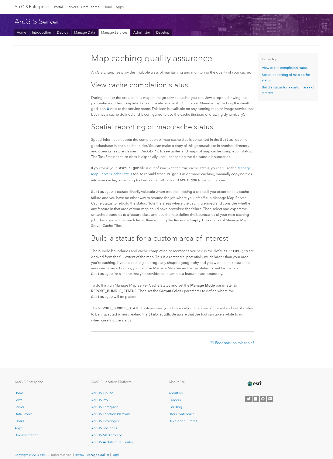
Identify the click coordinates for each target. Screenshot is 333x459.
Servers (72, 7)
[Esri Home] (254, 379)
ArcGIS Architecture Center (112, 438)
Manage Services (114, 32)
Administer (141, 32)
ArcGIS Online (102, 389)
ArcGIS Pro (99, 396)
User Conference (181, 410)
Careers (174, 396)
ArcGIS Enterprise (31, 6)
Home (21, 32)
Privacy (79, 450)
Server (19, 403)
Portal (58, 7)
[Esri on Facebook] (256, 394)
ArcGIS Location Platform (110, 410)
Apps (120, 7)
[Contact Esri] (270, 394)
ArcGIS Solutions (104, 424)
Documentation (26, 431)
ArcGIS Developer (105, 417)
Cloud (107, 7)
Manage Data (84, 32)
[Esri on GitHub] (263, 394)
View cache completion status (285, 68)
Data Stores (90, 7)
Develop (162, 32)
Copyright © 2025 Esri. (30, 450)
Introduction (41, 32)
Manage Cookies (97, 450)
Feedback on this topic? (234, 338)
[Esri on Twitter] (248, 394)
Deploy (62, 32)
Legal (115, 450)
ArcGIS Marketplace (106, 431)
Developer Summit (182, 417)
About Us (175, 389)
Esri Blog (175, 403)
